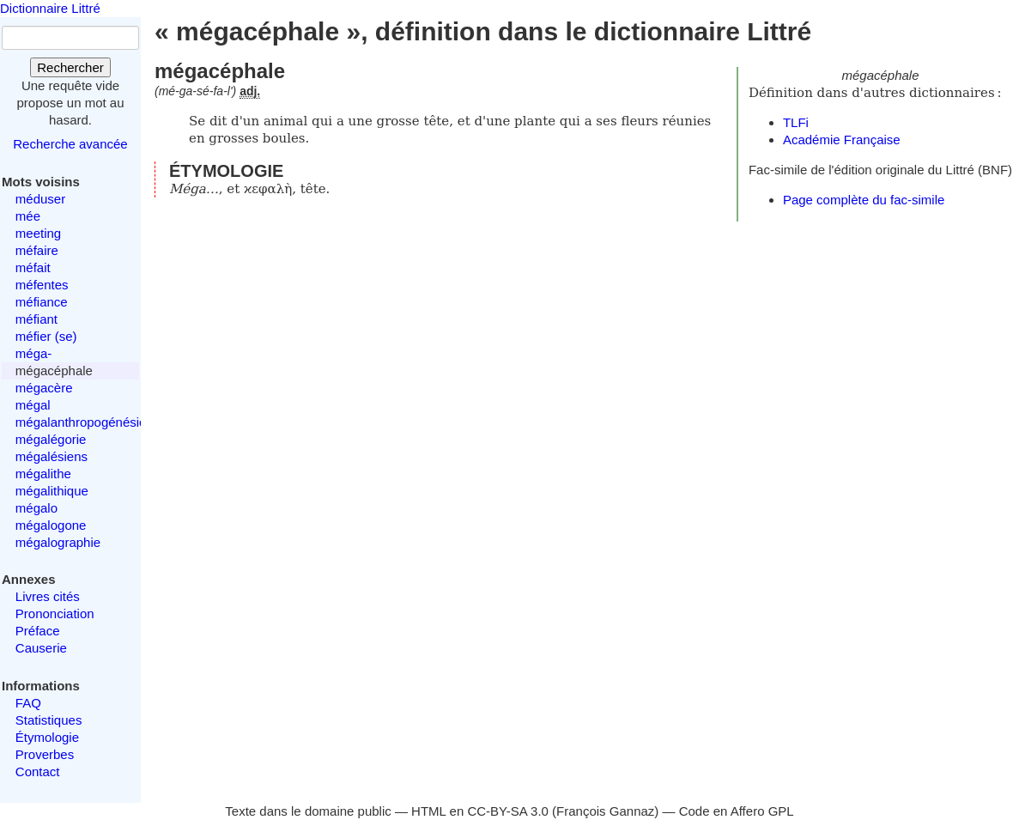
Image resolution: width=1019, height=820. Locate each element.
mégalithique (51, 490)
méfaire (36, 250)
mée (27, 216)
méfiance (41, 302)
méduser (40, 198)
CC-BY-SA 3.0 (508, 811)
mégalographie (57, 542)
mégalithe (43, 473)
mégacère (44, 387)
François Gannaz (605, 811)
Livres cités (47, 596)
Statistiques (48, 720)
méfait (33, 267)
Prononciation (54, 613)
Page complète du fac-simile (863, 199)
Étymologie (47, 737)
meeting (38, 233)
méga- (33, 353)
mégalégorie (51, 439)
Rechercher (70, 67)
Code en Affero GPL (736, 811)
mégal (33, 405)
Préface (37, 630)
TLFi (796, 122)
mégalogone (51, 525)
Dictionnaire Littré (50, 8)
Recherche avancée (70, 144)
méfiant (36, 319)
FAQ (28, 702)
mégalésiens (51, 456)
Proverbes (44, 754)
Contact (37, 771)
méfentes (42, 284)
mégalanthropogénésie (81, 422)
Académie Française (842, 139)
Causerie (41, 648)
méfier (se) (46, 336)
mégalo (36, 508)
